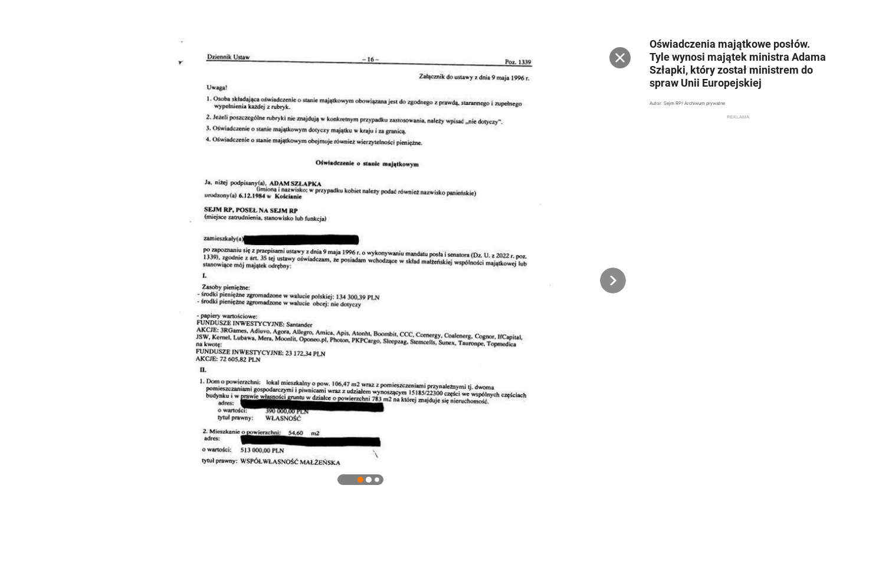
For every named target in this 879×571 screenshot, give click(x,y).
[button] (613, 280)
